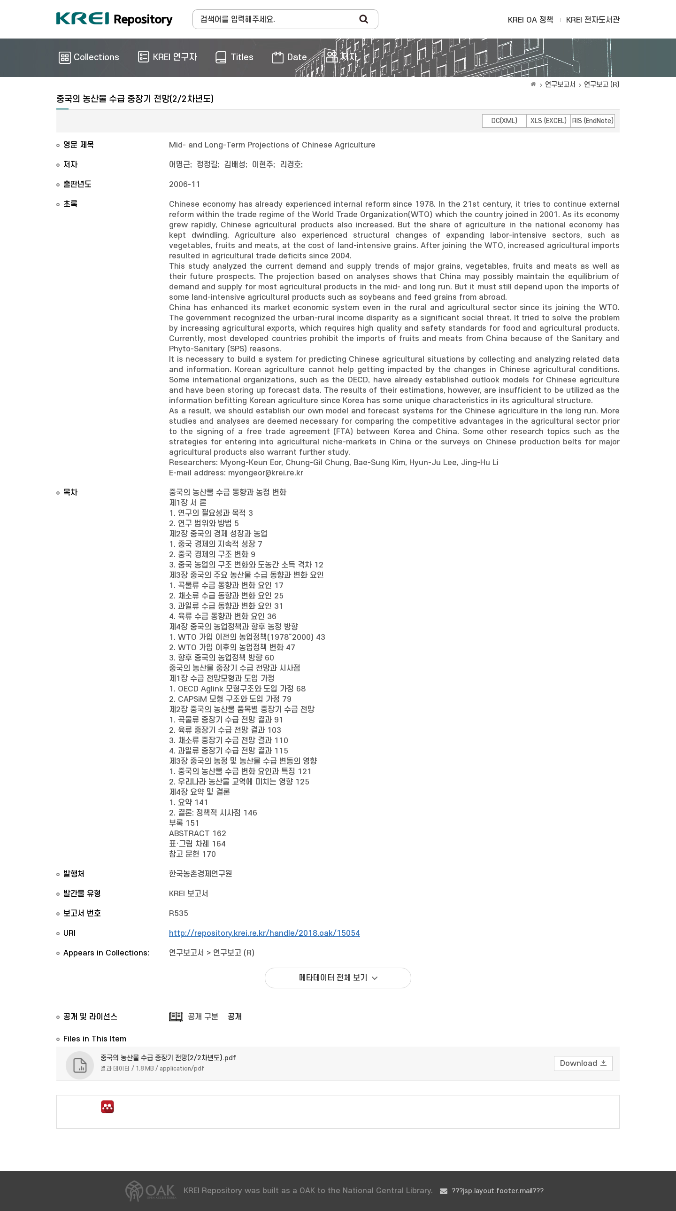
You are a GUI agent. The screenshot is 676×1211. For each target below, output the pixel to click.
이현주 (262, 165)
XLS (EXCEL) (548, 120)
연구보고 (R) (602, 85)
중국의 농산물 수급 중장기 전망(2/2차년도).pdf (168, 1058)
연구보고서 (560, 85)
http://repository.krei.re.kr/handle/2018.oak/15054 (264, 933)
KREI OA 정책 (530, 20)
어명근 (179, 165)
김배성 (235, 165)
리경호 (290, 165)
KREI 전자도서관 (593, 20)
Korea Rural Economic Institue (114, 19)
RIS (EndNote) (593, 120)
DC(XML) (504, 120)
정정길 (207, 165)
